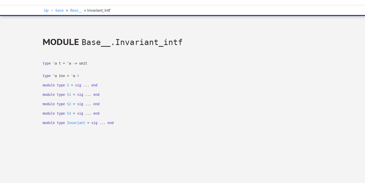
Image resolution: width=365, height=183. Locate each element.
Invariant (76, 123)
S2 (69, 104)
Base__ (76, 10)
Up (46, 10)
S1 (69, 95)
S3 (69, 113)
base (60, 10)
